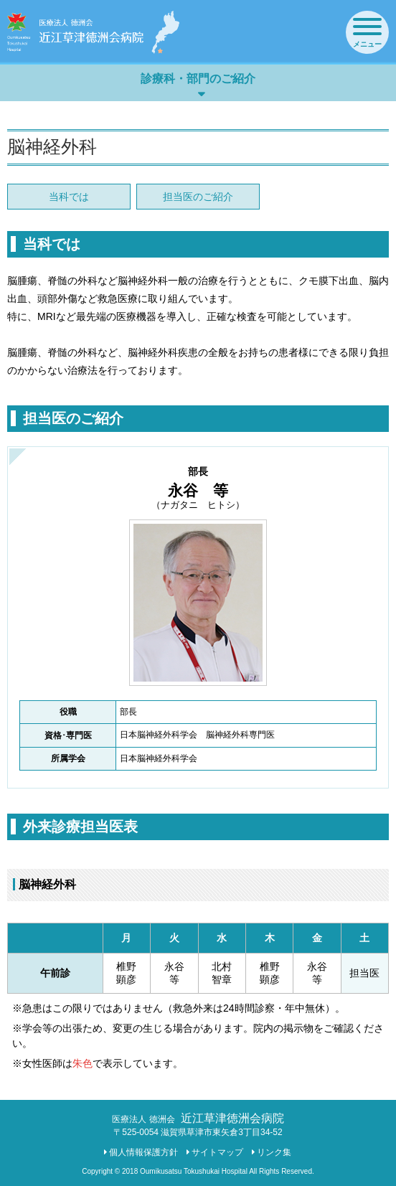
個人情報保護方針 (143, 1152)
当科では (69, 196)
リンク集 (274, 1152)
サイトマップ (217, 1152)
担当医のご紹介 (198, 196)
